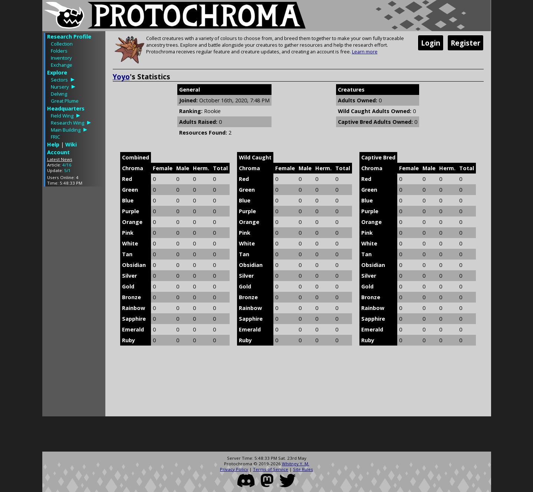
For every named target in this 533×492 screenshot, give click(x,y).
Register (465, 42)
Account (58, 152)
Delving (59, 93)
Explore (57, 72)
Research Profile (69, 36)
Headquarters (66, 108)
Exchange (61, 65)
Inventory (61, 58)
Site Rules (303, 469)
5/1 (67, 170)
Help (53, 144)
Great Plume (65, 101)
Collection (62, 43)
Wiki (71, 144)
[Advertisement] (73, 303)
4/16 (67, 165)
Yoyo (121, 76)
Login (430, 42)
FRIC (55, 136)
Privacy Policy (234, 469)
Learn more (365, 51)
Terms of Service (270, 469)
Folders (59, 50)
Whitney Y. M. (295, 463)
